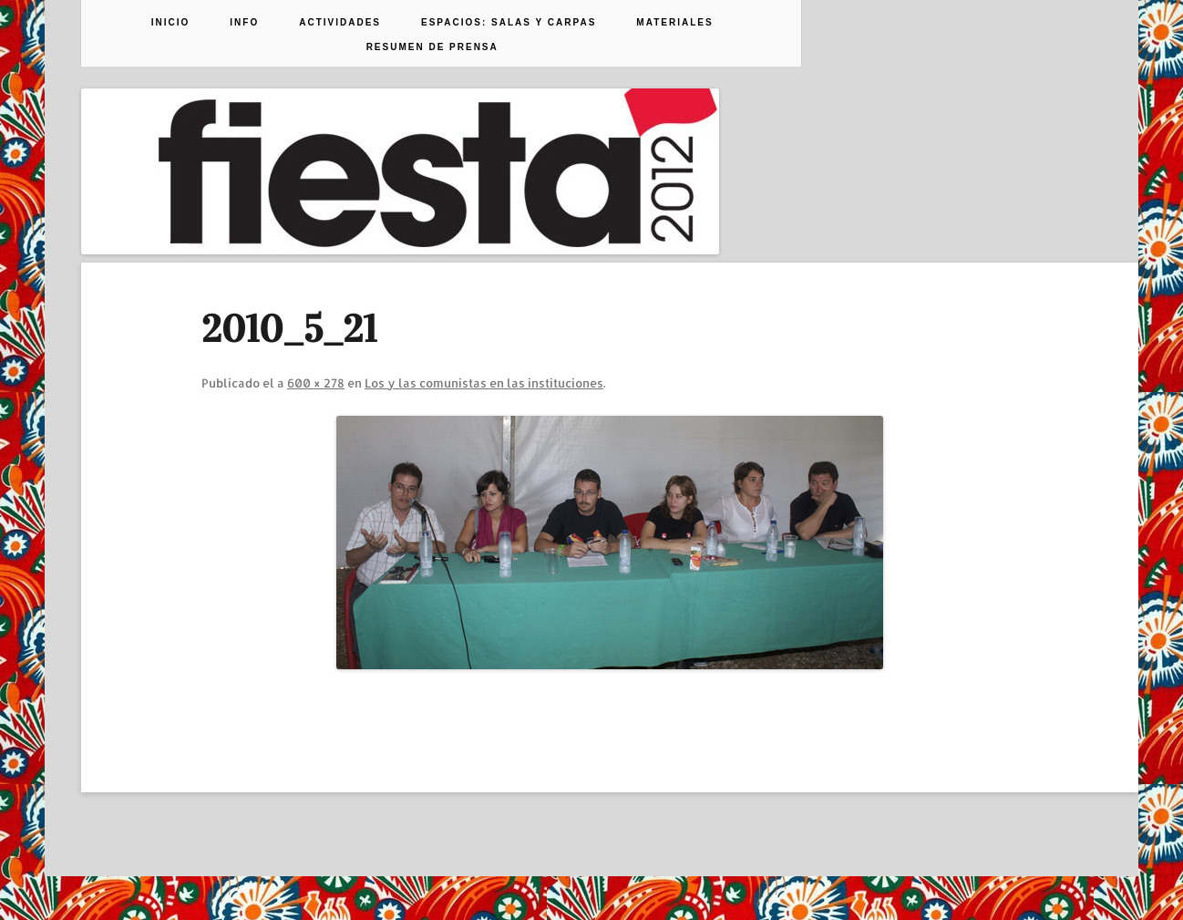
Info (244, 22)
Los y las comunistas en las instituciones (484, 383)
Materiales (674, 22)
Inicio (170, 22)
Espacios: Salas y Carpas (508, 22)
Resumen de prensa (432, 47)
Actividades (340, 22)
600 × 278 (316, 383)
